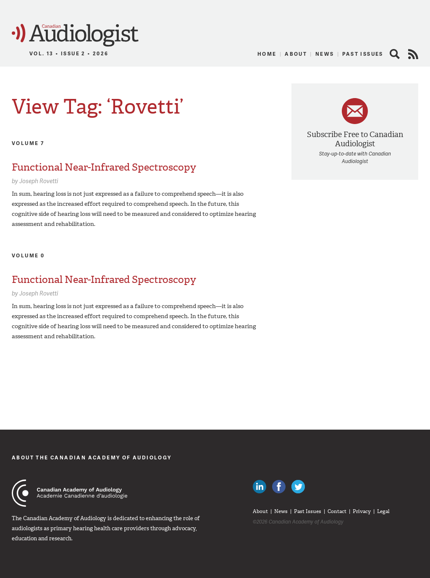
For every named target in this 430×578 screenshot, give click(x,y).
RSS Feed (413, 54)
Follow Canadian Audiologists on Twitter (298, 486)
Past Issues (362, 53)
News (324, 53)
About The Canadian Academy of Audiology (92, 457)
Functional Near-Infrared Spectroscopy (104, 167)
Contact (337, 511)
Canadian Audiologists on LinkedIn (259, 486)
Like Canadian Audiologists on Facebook (279, 486)
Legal (383, 511)
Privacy (362, 511)
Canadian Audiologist (75, 35)
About (296, 53)
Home (267, 53)
